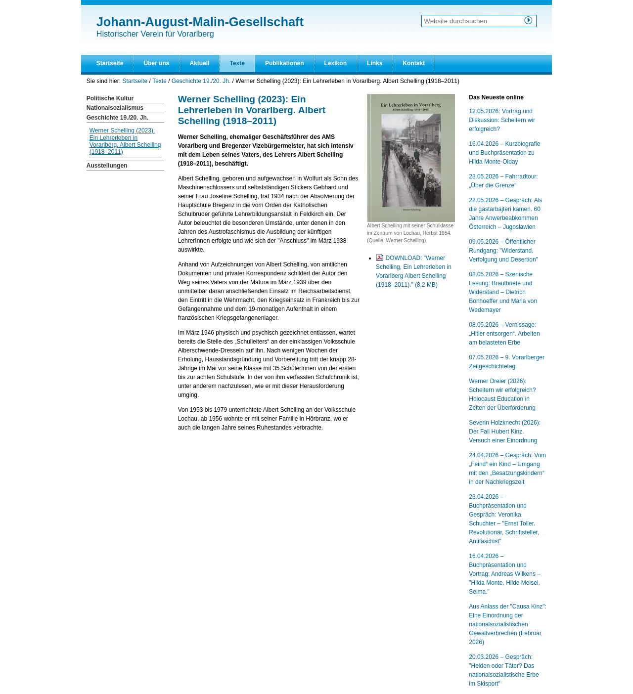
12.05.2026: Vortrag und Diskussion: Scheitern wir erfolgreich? (502, 120)
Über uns (156, 63)
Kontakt (414, 63)
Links (374, 63)
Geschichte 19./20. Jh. (201, 81)
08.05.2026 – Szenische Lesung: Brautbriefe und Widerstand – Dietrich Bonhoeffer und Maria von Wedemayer (503, 292)
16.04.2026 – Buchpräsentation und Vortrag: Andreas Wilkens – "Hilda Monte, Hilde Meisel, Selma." (505, 574)
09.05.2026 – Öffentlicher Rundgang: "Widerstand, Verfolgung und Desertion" (503, 250)
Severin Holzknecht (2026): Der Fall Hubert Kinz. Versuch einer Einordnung (505, 431)
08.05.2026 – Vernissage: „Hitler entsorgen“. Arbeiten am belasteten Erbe (504, 333)
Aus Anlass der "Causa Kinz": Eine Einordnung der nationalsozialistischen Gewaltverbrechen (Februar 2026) (507, 624)
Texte (236, 63)
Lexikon (335, 63)
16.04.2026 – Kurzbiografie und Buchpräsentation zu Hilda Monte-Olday (504, 152)
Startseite (110, 63)
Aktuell (199, 63)
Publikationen (284, 63)
